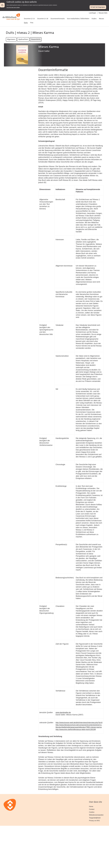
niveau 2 (23, 33)
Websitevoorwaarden (96, 815)
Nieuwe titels (103, 13)
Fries (31, 23)
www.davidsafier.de (63, 712)
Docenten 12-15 (29, 18)
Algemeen (11, 39)
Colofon (91, 812)
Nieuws (101, 18)
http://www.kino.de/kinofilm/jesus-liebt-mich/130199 (76, 729)
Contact (91, 809)
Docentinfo (35, 39)
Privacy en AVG (94, 820)
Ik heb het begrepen (98, 7)
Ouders (94, 18)
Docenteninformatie (58, 18)
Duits (26, 23)
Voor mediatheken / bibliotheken (78, 18)
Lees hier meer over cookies (13, 7)
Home (91, 806)
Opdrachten (23, 39)
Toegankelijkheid (94, 818)
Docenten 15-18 (42, 18)
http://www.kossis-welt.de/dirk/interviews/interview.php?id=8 (79, 723)
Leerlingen (92, 13)
